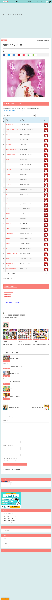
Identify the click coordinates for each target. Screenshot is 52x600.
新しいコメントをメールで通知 (10, 458)
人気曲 (11, 317)
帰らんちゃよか (9, 124)
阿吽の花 (8, 179)
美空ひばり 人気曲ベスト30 (8, 513)
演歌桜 (7, 159)
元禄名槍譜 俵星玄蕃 (10, 154)
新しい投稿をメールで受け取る (10, 461)
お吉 (7, 199)
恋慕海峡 (8, 213)
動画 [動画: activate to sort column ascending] (45, 120)
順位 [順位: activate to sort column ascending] (3, 120)
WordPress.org (6, 546)
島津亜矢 (15, 317)
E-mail (4, 445)
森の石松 (8, 243)
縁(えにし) (8, 139)
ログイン (4, 538)
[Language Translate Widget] (6, 484)
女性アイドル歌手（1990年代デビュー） (11, 516)
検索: (41, 115)
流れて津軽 (8, 144)
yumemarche (7, 51)
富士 (7, 218)
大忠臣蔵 (8, 238)
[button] (47, 2)
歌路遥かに (8, 223)
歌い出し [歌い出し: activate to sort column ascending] (22, 120)
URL (4, 452)
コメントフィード (6, 543)
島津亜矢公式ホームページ (8, 292)
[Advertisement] (26, 27)
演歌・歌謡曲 (22, 315)
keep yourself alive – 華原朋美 (9, 522)
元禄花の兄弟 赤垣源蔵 (11, 268)
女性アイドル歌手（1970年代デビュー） (11, 520)
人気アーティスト (16, 315)
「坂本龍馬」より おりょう (12, 253)
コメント (13, 312)
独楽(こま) (8, 134)
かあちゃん (8, 169)
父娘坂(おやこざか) (10, 209)
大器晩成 (8, 174)
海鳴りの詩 (8, 184)
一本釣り (8, 228)
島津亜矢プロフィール (7, 296)
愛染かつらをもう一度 (11, 149)
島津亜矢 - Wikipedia (7, 294)
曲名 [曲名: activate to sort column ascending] (7, 120)
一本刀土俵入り (9, 233)
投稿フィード (5, 540)
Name (4, 439)
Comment (5, 420)
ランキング (4, 40)
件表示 (6, 115)
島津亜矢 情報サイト (10, 287)
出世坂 (7, 258)
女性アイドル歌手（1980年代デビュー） (11, 518)
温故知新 (8, 204)
